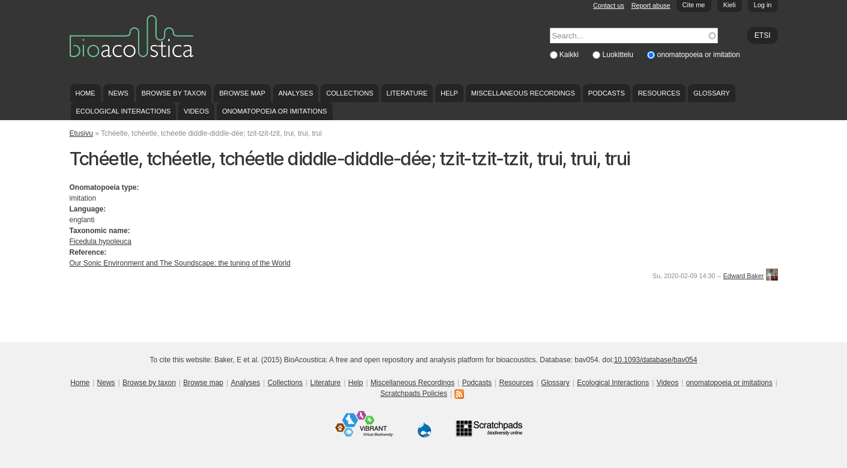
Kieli (729, 4)
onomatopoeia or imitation (698, 54)
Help (449, 93)
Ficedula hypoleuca (100, 241)
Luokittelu (619, 54)
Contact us (608, 5)
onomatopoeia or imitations (274, 111)
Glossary (711, 93)
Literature (407, 93)
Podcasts (606, 93)
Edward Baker (743, 275)
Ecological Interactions (123, 111)
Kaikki (569, 54)
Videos (196, 111)
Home (85, 93)
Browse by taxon (174, 93)
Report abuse (651, 5)
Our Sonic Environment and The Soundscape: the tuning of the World (180, 263)
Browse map (242, 93)
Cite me (694, 4)
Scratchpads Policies (414, 393)
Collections (349, 93)
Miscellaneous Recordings (523, 93)
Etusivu (81, 133)
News (118, 93)
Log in (763, 4)
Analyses (296, 93)
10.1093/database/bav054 (656, 360)
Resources (659, 93)
